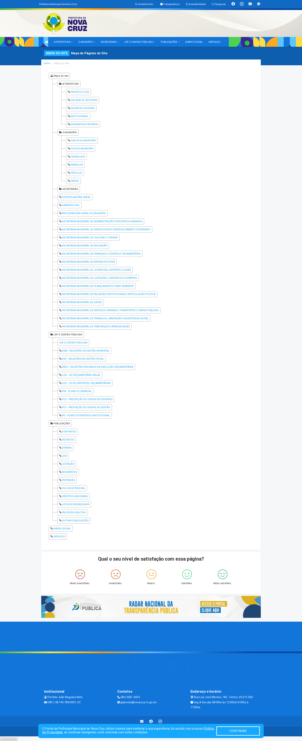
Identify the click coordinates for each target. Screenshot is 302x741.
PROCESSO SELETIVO (74, 512)
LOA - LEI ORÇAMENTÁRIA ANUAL (81, 374)
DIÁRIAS (67, 447)
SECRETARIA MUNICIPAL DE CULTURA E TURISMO (90, 237)
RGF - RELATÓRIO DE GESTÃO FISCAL (83, 358)
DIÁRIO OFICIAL (194, 41)
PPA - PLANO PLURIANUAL (77, 391)
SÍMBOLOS (77, 164)
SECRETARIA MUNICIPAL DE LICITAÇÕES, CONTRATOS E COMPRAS (99, 277)
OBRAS (75, 180)
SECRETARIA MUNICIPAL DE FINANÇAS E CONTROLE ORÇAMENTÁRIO (101, 253)
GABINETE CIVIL (71, 205)
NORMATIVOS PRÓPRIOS (84, 124)
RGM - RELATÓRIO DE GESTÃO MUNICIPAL (85, 350)
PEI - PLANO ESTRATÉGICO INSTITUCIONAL (86, 415)
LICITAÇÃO (68, 463)
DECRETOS (68, 439)
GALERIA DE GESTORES (84, 100)
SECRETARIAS (110, 41)
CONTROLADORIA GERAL (76, 197)
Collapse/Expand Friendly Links (9, 739)
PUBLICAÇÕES (170, 41)
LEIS (64, 455)
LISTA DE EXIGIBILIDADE (75, 504)
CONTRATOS (69, 431)
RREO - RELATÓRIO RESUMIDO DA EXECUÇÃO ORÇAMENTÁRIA (97, 366)
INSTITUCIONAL (79, 116)
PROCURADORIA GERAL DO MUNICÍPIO (84, 213)
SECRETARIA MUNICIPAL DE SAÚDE (82, 302)
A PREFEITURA (63, 41)
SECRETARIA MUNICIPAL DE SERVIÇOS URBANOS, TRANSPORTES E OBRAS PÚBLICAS (110, 310)
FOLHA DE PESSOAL (73, 488)
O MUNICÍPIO (86, 41)
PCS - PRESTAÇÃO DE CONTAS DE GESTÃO (86, 407)
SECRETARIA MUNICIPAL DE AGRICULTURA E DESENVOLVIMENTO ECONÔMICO (106, 229)
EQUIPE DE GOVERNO (83, 108)
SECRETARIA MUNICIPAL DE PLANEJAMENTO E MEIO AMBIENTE (98, 286)
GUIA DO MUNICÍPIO (82, 148)
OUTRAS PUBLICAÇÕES (75, 520)
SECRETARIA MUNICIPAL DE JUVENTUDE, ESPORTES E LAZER (96, 269)
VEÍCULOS (76, 172)
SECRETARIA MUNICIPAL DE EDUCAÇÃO (84, 245)
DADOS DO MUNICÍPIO (83, 140)
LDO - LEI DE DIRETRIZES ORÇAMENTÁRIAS (86, 383)
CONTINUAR (238, 731)
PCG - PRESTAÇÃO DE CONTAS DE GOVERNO (87, 399)
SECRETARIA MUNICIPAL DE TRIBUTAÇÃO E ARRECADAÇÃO (96, 326)
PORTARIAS (68, 480)
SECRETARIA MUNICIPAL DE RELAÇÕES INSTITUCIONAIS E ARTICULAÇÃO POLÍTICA (109, 294)
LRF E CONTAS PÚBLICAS (139, 41)
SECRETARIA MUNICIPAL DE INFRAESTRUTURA (88, 261)
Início (47, 63)
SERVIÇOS (214, 41)
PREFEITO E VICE (80, 91)
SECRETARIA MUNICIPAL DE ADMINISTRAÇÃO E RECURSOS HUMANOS (102, 221)
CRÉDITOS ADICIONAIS (75, 496)
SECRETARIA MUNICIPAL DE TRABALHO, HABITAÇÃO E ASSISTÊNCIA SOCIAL (105, 318)
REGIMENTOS (69, 472)
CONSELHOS (78, 156)
